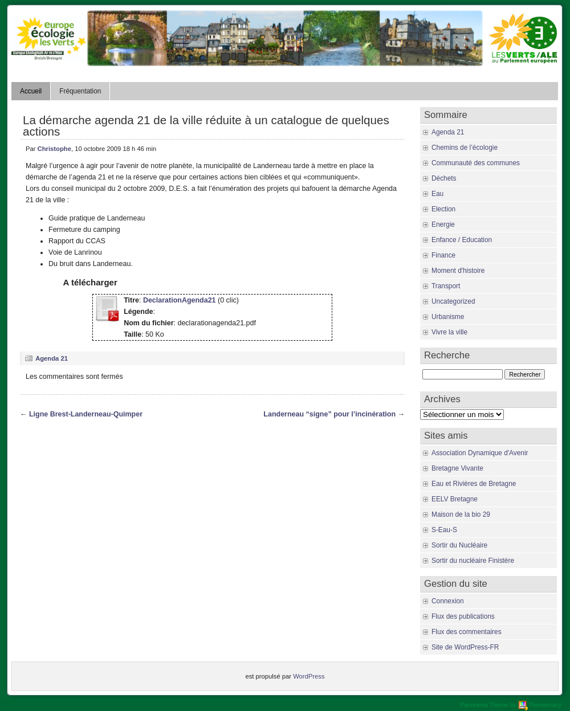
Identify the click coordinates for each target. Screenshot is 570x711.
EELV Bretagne (454, 499)
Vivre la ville (449, 332)
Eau (437, 194)
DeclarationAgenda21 (179, 300)
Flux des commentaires (466, 632)
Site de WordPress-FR (465, 647)
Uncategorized (453, 301)
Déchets (444, 178)
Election (443, 209)
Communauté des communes (475, 163)
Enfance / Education (461, 240)
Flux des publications (463, 616)
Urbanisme (447, 317)
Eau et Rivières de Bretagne (473, 484)
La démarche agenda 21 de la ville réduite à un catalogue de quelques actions (206, 125)
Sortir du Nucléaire (459, 545)
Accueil (31, 91)
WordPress (308, 676)
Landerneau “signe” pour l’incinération (329, 414)
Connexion (447, 601)
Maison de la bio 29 (460, 514)
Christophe (54, 148)
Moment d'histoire (457, 271)
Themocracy (539, 704)
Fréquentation (80, 91)
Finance (443, 255)
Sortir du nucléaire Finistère (472, 561)
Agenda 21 (51, 358)
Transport (445, 286)
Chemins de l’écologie (464, 148)
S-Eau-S (444, 530)
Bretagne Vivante (457, 468)
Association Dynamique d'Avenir (479, 453)
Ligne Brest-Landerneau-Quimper (85, 414)
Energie (443, 224)
